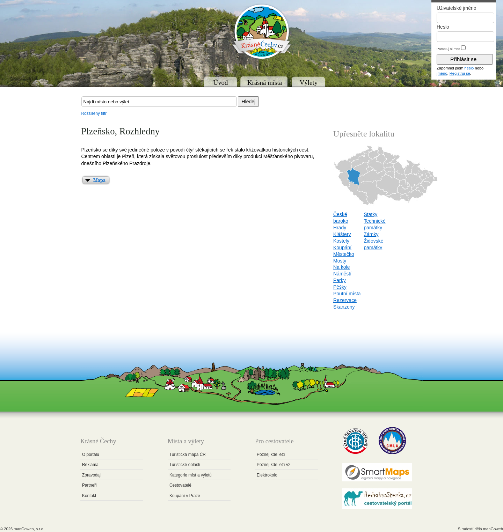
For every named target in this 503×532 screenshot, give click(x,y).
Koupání (342, 247)
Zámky (371, 234)
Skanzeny (344, 307)
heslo (469, 68)
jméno (442, 73)
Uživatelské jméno (456, 8)
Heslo (443, 27)
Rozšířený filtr (94, 113)
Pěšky (340, 287)
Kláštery (342, 234)
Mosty (339, 261)
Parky (339, 280)
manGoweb (493, 529)
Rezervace (345, 300)
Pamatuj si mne (448, 49)
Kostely (341, 241)
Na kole (341, 267)
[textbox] (159, 101)
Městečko (343, 254)
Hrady (339, 227)
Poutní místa (347, 293)
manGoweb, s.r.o (28, 529)
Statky (370, 214)
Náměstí (342, 273)
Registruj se (460, 73)
